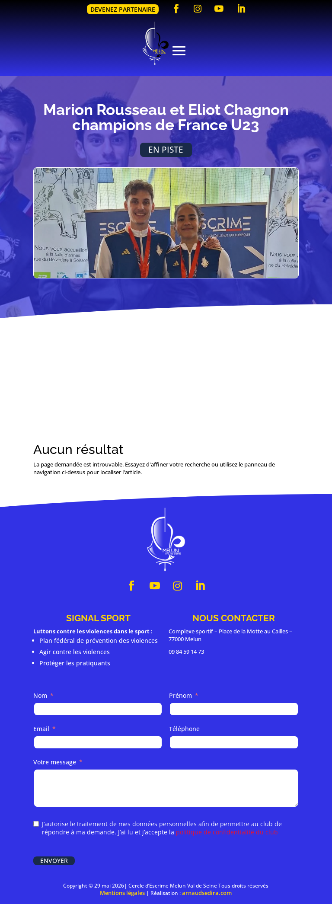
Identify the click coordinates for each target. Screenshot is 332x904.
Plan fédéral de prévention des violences (98, 640)
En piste (165, 149)
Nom (40, 695)
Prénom (180, 695)
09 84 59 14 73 (186, 651)
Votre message (54, 762)
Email (41, 729)
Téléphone (184, 729)
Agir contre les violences (74, 652)
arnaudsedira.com (207, 893)
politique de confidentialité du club (227, 832)
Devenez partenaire (122, 9)
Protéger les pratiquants (74, 663)
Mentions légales (122, 893)
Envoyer (54, 860)
